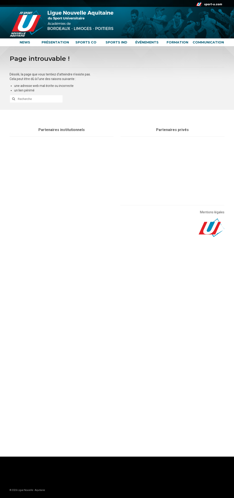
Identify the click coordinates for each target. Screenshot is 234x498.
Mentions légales (212, 212)
